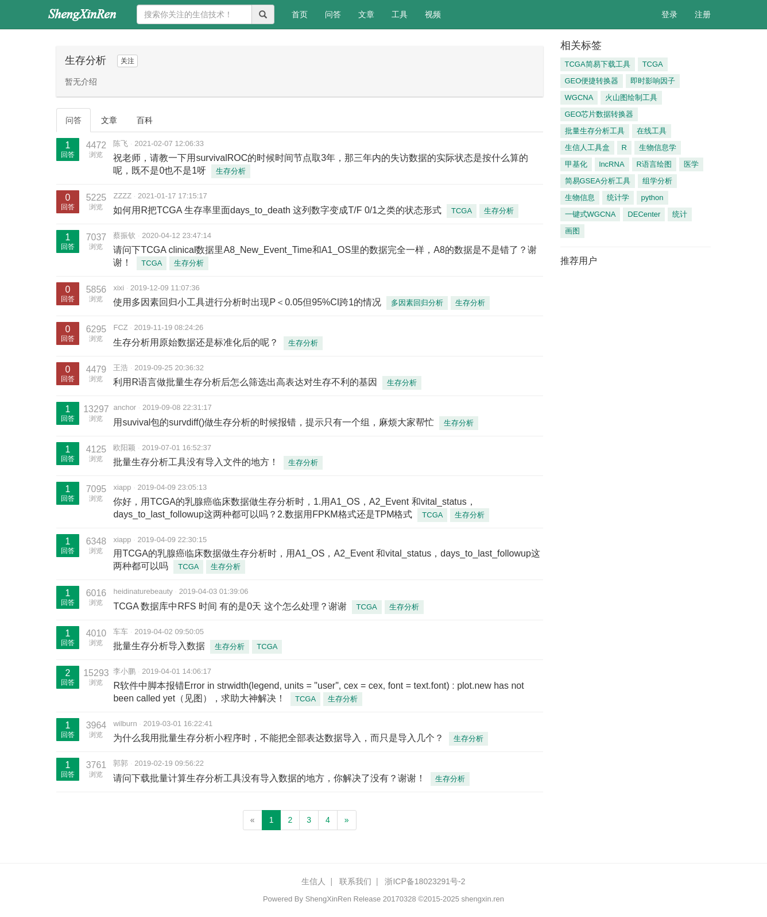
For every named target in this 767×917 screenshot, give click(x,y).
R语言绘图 (654, 164)
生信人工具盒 (587, 147)
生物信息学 (657, 147)
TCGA (461, 210)
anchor (124, 407)
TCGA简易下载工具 (597, 64)
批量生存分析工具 (595, 130)
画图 (572, 231)
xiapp (122, 487)
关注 (127, 61)
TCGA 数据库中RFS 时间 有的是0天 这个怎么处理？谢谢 (229, 606)
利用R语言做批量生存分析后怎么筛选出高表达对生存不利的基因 (245, 382)
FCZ (120, 327)
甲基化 (576, 164)
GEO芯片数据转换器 (599, 114)
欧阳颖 (124, 447)
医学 (691, 164)
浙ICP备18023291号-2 (425, 881)
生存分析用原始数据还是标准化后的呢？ (195, 342)
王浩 (120, 367)
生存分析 (231, 171)
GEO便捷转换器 (592, 80)
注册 (703, 14)
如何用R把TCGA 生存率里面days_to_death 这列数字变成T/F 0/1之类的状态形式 (277, 210)
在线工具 (652, 130)
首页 (304, 13)
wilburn (125, 723)
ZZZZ (122, 195)
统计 (679, 214)
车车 (120, 631)
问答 (333, 14)
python (652, 197)
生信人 (313, 881)
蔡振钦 (124, 235)
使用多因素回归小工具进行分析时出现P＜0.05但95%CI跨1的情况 (247, 302)
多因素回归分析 (417, 302)
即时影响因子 (652, 80)
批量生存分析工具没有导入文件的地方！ (195, 462)
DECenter (643, 214)
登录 (669, 14)
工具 (400, 14)
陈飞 (120, 143)
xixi (118, 287)
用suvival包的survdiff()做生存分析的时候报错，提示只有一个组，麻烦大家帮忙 (273, 422)
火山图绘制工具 (631, 97)
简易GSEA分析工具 (597, 181)
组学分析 (657, 181)
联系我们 (355, 881)
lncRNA (612, 164)
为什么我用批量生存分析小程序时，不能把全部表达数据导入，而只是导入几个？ (278, 738)
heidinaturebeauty (142, 591)
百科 (145, 120)
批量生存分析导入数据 (159, 646)
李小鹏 (124, 671)
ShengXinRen (328, 899)
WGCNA (579, 97)
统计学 (618, 197)
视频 (433, 14)
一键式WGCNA (590, 214)
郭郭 (120, 763)
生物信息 (580, 197)
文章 (366, 14)
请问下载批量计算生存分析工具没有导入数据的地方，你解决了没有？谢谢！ (269, 778)
